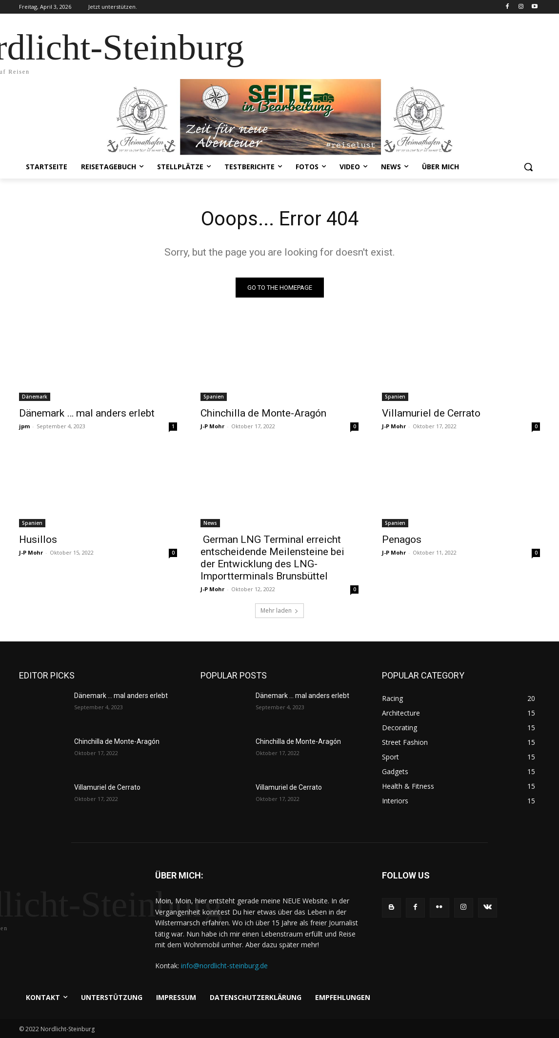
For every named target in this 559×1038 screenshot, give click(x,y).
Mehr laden (279, 610)
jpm (24, 426)
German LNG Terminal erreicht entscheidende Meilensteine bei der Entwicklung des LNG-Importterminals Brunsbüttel (272, 558)
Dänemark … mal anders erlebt (87, 413)
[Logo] (75, 908)
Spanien (213, 396)
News (210, 522)
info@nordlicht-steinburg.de (224, 965)
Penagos (401, 539)
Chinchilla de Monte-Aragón (263, 413)
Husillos (38, 539)
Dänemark (34, 396)
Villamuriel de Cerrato (431, 413)
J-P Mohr (212, 426)
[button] (528, 167)
